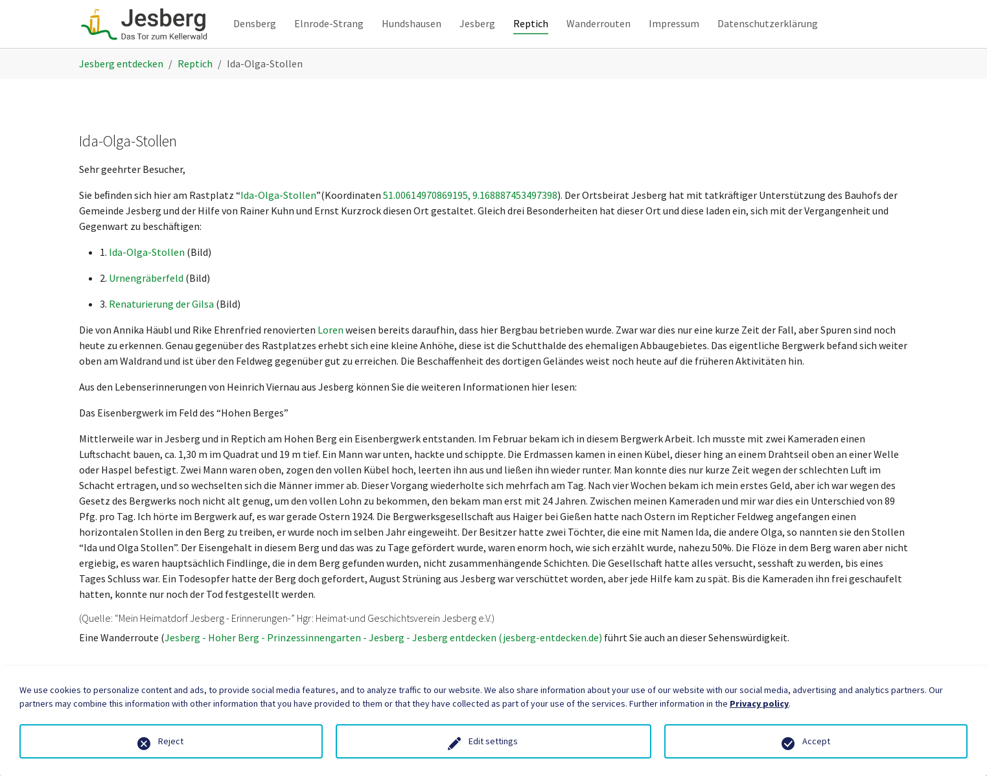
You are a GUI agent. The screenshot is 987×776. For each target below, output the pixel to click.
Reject (170, 741)
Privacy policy (759, 703)
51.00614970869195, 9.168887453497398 (470, 218)
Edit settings (493, 741)
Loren (331, 353)
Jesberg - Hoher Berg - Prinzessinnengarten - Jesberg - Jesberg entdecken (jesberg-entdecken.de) (383, 660)
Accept (816, 741)
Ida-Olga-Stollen (278, 218)
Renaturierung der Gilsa (161, 327)
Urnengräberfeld (146, 301)
